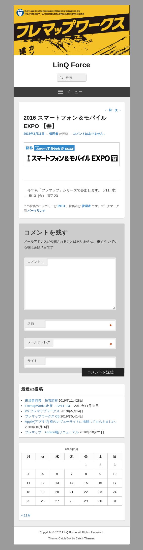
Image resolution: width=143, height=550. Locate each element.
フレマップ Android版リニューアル (52, 432)
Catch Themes (85, 538)
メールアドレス (38, 342)
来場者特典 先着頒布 (41, 400)
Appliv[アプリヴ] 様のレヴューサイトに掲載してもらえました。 (72, 422)
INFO (61, 206)
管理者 (53, 134)
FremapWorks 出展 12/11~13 (49, 406)
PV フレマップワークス (42, 411)
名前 (30, 324)
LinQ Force (71, 65)
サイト (32, 361)
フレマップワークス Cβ (42, 416)
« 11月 (26, 515)
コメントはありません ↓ (89, 134)
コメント (36, 262)
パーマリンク (36, 210)
